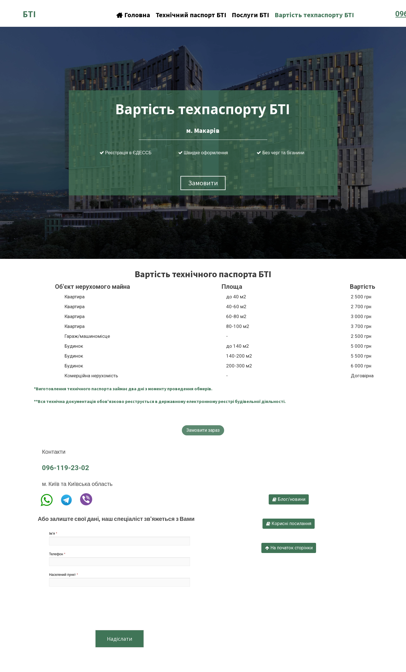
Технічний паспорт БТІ (191, 14)
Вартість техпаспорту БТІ (314, 14)
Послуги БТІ (250, 14)
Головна (133, 14)
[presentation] (92, 609)
